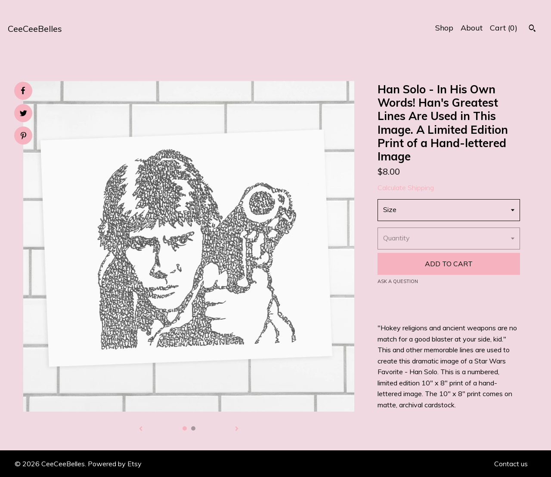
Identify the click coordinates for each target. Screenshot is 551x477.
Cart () (503, 28)
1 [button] (185, 428)
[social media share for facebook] (22, 90)
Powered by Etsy (115, 463)
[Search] (532, 29)
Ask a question (398, 281)
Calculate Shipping (406, 187)
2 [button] (193, 428)
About (472, 28)
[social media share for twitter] (23, 114)
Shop (444, 28)
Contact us (511, 463)
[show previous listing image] (141, 429)
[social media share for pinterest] (23, 136)
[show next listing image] (237, 429)
